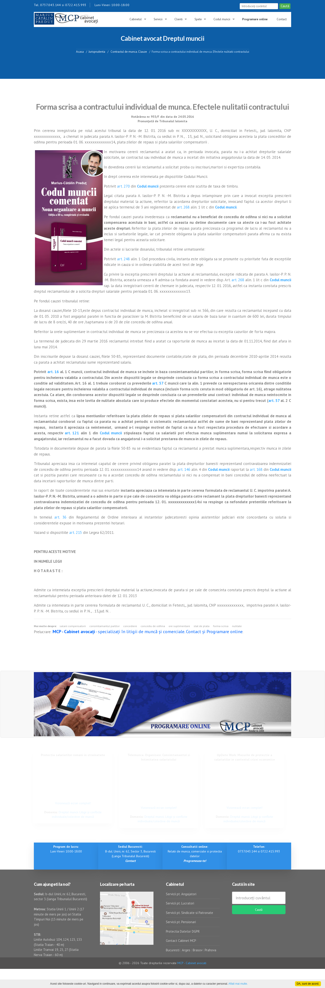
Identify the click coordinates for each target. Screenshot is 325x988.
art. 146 (184, 469)
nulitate (237, 626)
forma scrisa (220, 626)
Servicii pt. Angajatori (181, 894)
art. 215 (75, 532)
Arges (186, 950)
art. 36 (60, 517)
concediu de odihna (153, 626)
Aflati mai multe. (238, 983)
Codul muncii (222, 19)
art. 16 (53, 371)
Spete (198, 19)
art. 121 (72, 433)
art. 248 (123, 258)
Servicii (158, 19)
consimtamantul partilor (104, 626)
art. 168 (256, 469)
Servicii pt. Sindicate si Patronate (189, 913)
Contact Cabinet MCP (181, 940)
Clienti (178, 19)
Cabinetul (136, 19)
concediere (130, 626)
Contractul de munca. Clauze (128, 51)
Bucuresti (173, 950)
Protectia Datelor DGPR (183, 931)
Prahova (210, 950)
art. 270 (123, 186)
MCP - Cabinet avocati (191, 963)
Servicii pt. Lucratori (180, 903)
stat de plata (201, 626)
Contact (282, 19)
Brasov (197, 950)
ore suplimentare (179, 626)
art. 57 (157, 383)
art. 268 (183, 207)
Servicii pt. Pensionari (181, 922)
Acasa (80, 51)
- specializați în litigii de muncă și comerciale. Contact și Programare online (148, 631)
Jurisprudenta (96, 51)
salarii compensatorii (73, 626)
